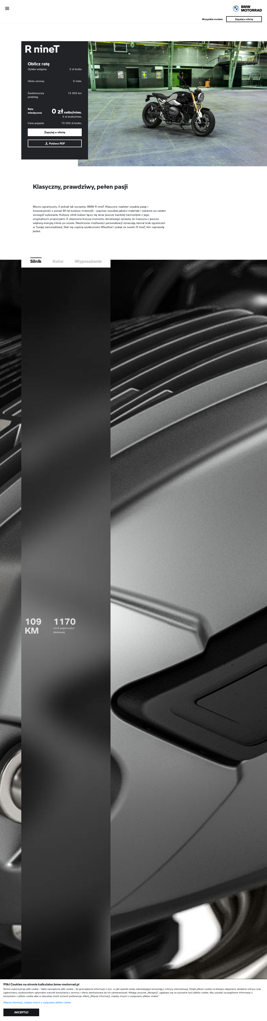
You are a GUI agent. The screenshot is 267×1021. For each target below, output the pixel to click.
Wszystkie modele (212, 19)
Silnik (36, 277)
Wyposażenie (88, 277)
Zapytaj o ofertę (244, 19)
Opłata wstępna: (37, 69)
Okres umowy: (36, 81)
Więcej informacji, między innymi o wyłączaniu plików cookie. (37, 1002)
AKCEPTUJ (21, 1012)
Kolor (58, 277)
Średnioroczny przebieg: (36, 95)
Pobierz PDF (55, 143)
